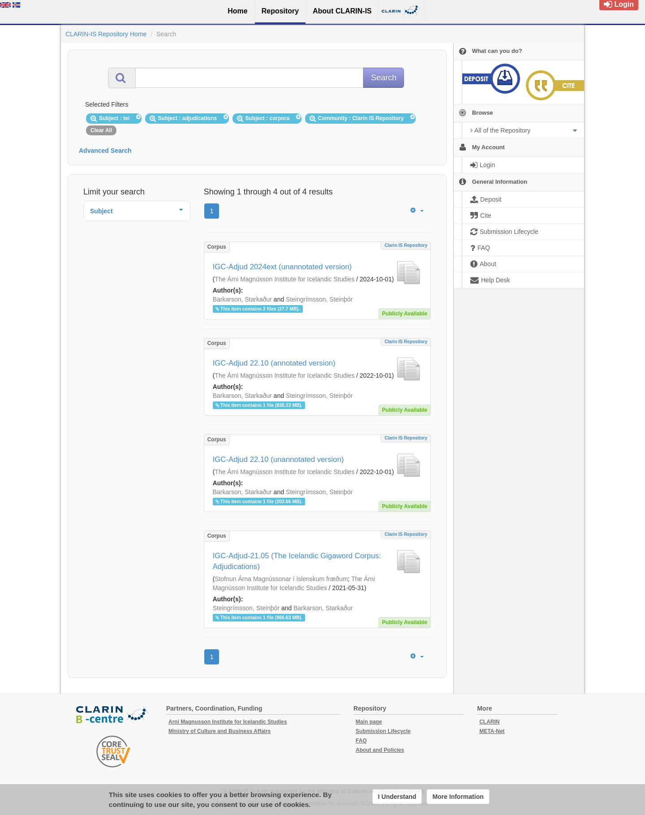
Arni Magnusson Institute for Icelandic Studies (227, 722)
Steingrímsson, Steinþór (319, 299)
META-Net (491, 731)
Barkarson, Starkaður (242, 299)
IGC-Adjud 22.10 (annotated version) (274, 363)
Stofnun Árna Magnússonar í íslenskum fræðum (281, 578)
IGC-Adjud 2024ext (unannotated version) (282, 267)
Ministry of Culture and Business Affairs (219, 731)
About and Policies (380, 750)
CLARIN (489, 722)
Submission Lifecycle (383, 731)
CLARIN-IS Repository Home (105, 34)
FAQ (361, 740)
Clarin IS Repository (405, 245)
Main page (369, 722)
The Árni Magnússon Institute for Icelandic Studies (284, 279)
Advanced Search (105, 150)
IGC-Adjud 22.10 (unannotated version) (278, 459)
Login (619, 4)
